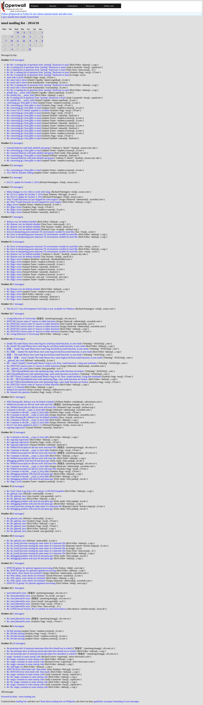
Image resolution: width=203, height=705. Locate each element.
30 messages (17, 60)
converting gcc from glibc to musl (22, 103)
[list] (36, 17)
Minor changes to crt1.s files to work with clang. (29, 192)
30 (18, 32)
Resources (90, 6)
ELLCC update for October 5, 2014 (23, 182)
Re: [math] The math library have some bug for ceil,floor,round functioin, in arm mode (46, 346)
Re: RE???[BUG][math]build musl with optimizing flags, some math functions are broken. (48, 382)
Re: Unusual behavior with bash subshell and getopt (30, 153)
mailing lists (21, 701)
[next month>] (21, 17)
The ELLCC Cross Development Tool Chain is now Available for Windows (41, 309)
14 (24, 37)
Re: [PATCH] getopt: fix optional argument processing (31, 570)
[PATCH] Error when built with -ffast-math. (26, 669)
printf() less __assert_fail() (19, 92)
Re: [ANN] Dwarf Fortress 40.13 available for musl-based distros (36, 609)
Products (34, 6)
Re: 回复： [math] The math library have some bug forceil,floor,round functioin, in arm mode (49, 352)
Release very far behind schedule (22, 221)
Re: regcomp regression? (18, 439)
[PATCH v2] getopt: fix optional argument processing (31, 583)
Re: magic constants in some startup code (25, 659)
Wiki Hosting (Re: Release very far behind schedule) (30, 402)
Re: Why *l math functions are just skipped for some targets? (34, 202)
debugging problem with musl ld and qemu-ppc (28, 461)
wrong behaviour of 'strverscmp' (21, 318)
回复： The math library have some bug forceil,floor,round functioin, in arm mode (44, 354)
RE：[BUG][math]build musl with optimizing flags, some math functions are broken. (45, 371)
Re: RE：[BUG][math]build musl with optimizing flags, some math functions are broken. (47, 379)
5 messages (18, 284)
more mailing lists (27, 696)
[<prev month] (7, 17)
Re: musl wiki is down (17, 80)
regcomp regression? (16, 427)
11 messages (18, 397)
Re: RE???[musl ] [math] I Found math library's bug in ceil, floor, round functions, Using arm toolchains (54, 376)
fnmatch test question (16, 389)
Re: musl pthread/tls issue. (19, 596)
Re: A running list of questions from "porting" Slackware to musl (36, 67)
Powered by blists (9, 696)
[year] (31, 17)
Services (52, 6)
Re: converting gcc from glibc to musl (24, 105)
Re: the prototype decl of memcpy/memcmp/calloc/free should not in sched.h (41, 651)
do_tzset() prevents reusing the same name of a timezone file (34, 506)
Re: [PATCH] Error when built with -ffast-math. (28, 672)
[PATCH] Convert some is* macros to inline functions (31, 321)
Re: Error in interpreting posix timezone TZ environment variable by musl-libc (42, 234)
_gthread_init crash (15, 360)
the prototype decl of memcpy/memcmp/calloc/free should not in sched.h (40, 648)
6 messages (17, 143)
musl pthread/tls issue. (17, 593)
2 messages (17, 165)
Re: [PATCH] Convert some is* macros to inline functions (33, 324)
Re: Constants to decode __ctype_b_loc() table (28, 412)
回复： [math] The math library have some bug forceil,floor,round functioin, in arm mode (47, 349)
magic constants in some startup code (23, 656)
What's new (109, 6)
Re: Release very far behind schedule (23, 224)
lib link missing (14, 631)
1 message (16, 177)
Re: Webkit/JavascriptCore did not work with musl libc (32, 407)
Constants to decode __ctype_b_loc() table (26, 410)
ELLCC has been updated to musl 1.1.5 (24, 425)
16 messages (18, 643)
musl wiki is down (15, 77)
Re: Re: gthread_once (16, 496)
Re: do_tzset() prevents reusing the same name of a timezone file (36, 543)
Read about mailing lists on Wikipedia (58, 701)
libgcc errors (12, 204)
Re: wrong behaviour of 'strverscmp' (23, 334)
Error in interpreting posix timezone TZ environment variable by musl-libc (40, 232)
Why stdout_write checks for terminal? (24, 573)
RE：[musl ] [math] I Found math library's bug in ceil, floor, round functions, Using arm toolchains (52, 363)
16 (30, 49)
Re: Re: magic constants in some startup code (27, 677)
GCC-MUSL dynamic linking (20, 172)
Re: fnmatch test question (18, 392)
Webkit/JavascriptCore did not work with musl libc (30, 404)
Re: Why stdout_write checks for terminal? (26, 575)
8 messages (18, 486)
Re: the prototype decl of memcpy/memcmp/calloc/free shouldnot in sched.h (41, 654)
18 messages (18, 432)
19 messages (18, 339)
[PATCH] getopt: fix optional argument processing (29, 568)
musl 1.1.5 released (15, 387)
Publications (72, 6)
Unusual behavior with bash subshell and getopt (28, 148)
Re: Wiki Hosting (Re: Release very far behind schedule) (32, 417)
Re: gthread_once (15, 493)
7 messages (17, 217)
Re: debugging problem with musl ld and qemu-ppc (30, 474)
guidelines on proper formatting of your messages (116, 701)
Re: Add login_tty (15, 667)
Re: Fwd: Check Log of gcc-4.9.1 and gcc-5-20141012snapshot (35, 491)
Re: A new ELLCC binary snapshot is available (28, 110)
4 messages (18, 626)
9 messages (17, 187)
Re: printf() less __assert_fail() (21, 95)
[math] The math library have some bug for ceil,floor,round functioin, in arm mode (44, 343)
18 (24, 41)
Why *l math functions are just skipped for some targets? (32, 199)
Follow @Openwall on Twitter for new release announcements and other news (37, 14)
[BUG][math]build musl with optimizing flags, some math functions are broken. (43, 374)
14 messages (17, 241)
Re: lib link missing (16, 633)
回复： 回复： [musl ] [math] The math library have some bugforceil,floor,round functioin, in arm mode (54, 357)
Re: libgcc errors (14, 207)
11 (18, 41)
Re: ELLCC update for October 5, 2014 (25, 194)
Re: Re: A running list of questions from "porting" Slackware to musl (38, 65)
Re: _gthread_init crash (17, 368)
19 (12, 41)
